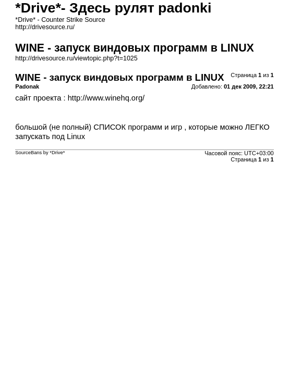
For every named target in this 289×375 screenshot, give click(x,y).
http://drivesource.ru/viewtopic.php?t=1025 (76, 58)
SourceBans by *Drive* (40, 152)
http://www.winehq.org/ (106, 98)
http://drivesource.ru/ (45, 27)
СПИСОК (109, 127)
